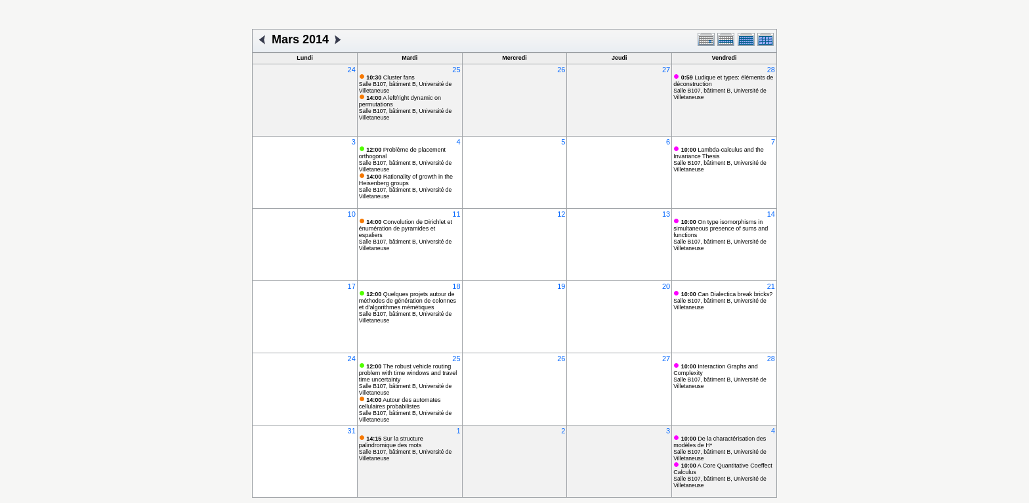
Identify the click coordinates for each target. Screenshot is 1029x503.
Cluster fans (390, 77)
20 (666, 286)
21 (771, 286)
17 (352, 286)
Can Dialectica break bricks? (727, 294)
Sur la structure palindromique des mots (391, 441)
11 (456, 214)
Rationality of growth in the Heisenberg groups (406, 179)
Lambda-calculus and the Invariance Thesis (718, 153)
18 (456, 286)
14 (771, 214)
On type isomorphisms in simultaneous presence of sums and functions (720, 228)
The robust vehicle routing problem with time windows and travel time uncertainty (408, 373)
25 (456, 70)
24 (352, 70)
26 (561, 70)
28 (771, 70)
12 (561, 214)
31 (352, 431)
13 (666, 214)
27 (666, 70)
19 (561, 286)
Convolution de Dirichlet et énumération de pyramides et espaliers (405, 228)
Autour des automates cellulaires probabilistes (400, 403)
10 (352, 214)
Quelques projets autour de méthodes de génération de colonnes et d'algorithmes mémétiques (407, 301)
